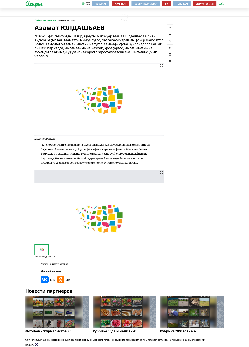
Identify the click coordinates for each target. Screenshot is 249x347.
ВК (166, 3)
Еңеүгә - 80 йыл (205, 3)
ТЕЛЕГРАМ (182, 3)
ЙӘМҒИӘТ (120, 3)
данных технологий (195, 339)
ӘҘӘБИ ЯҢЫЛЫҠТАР (145, 3)
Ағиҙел (33, 3)
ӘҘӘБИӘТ (100, 3)
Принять (29, 345)
